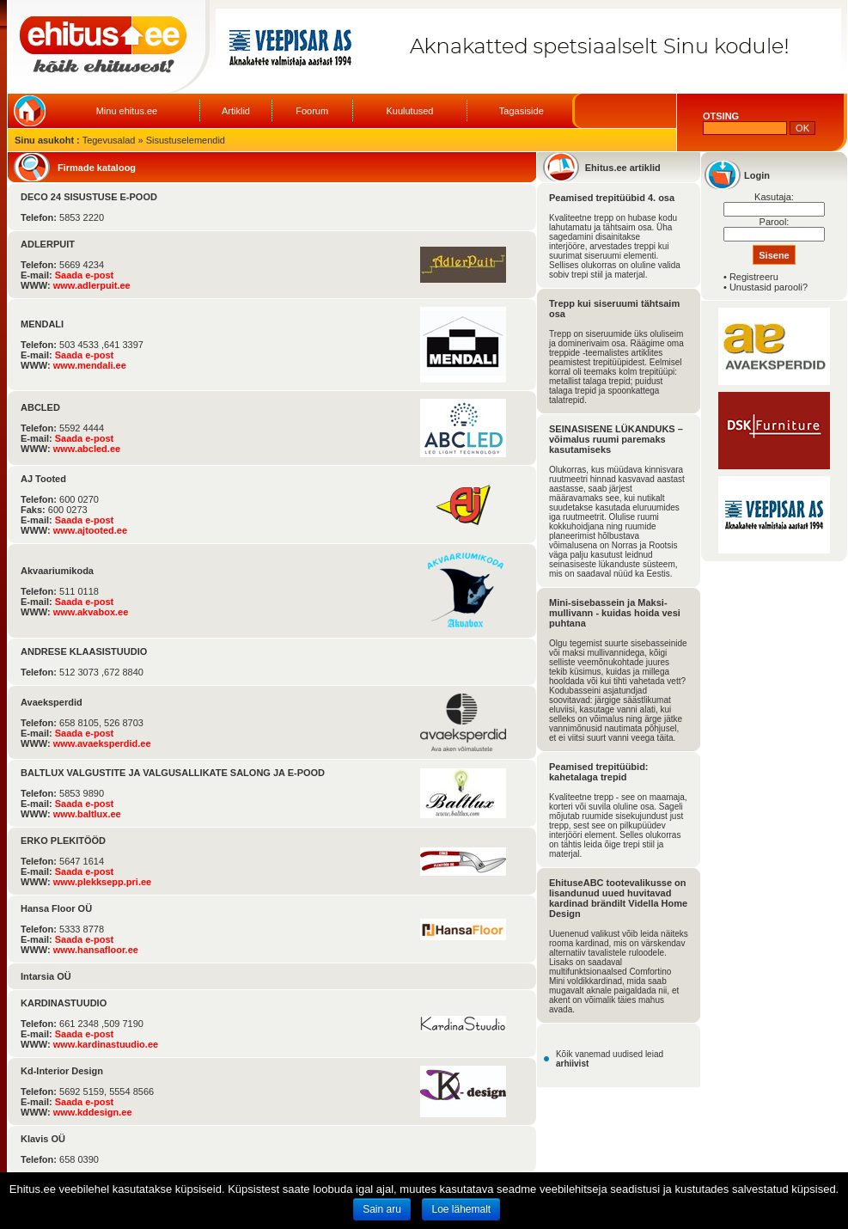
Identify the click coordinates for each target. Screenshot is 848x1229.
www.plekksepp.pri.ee (102, 882)
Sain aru (382, 1209)
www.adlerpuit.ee (92, 285)
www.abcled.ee (86, 448)
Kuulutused (409, 111)
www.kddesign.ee (92, 1112)
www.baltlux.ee (87, 814)
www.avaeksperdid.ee (102, 743)
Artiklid (236, 111)
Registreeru (753, 277)
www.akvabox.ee (91, 612)
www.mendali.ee (89, 365)
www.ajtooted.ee (90, 530)
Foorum (312, 111)
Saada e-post (84, 275)
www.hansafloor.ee (95, 950)
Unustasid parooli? (768, 287)
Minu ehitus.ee (127, 111)
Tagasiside (521, 111)
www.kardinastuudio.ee (105, 1044)
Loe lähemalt (461, 1209)
